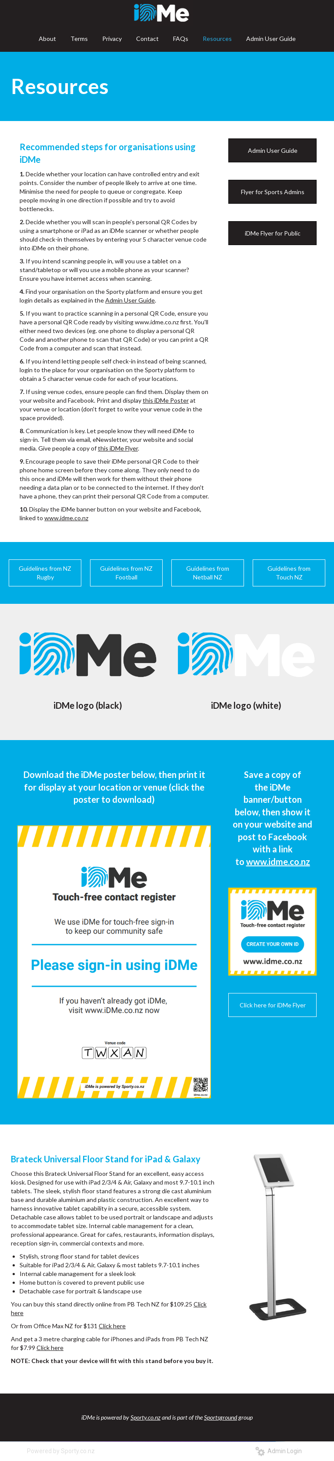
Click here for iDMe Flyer (273, 1005)
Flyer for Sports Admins (272, 191)
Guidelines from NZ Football (126, 573)
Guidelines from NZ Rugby (45, 573)
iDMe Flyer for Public (273, 233)
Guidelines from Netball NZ (207, 573)
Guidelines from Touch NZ (289, 573)
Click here (112, 1326)
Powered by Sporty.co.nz (61, 1451)
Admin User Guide (130, 300)
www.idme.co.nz (66, 518)
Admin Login (278, 1451)
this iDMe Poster (166, 400)
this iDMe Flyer (118, 448)
